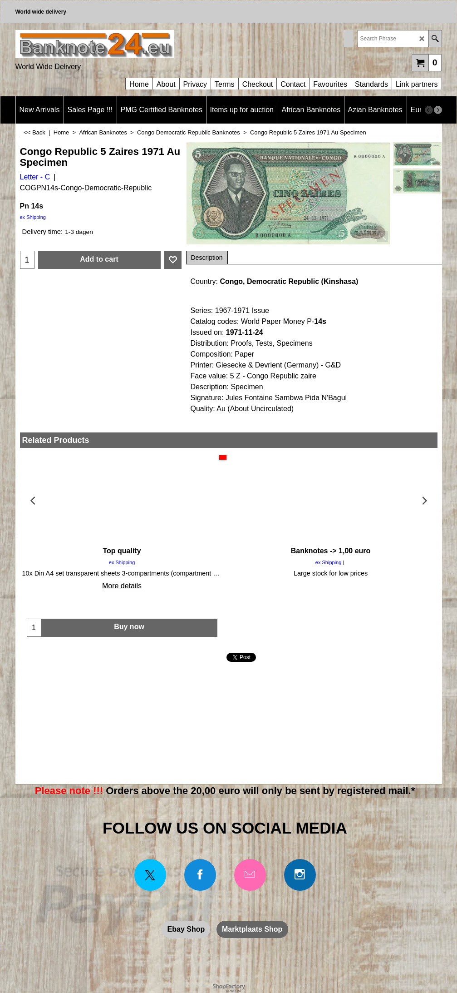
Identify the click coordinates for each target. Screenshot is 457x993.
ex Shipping (33, 217)
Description (207, 257)
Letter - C (35, 177)
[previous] (429, 110)
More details (122, 586)
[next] (438, 110)
